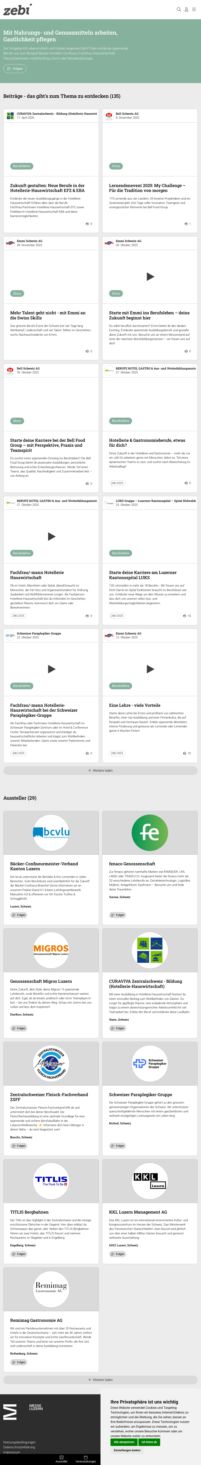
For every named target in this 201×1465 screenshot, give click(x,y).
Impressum (11, 1452)
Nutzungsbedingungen (19, 1442)
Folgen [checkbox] (19, 915)
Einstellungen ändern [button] (127, 1450)
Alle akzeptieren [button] (124, 1442)
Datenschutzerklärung (19, 1447)
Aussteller (61, 1459)
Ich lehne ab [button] (149, 1442)
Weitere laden (100, 770)
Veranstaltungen (85, 1459)
